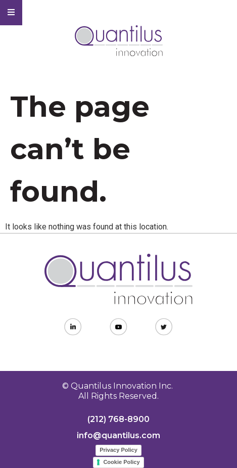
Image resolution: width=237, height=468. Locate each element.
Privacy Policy (118, 450)
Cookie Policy (121, 462)
